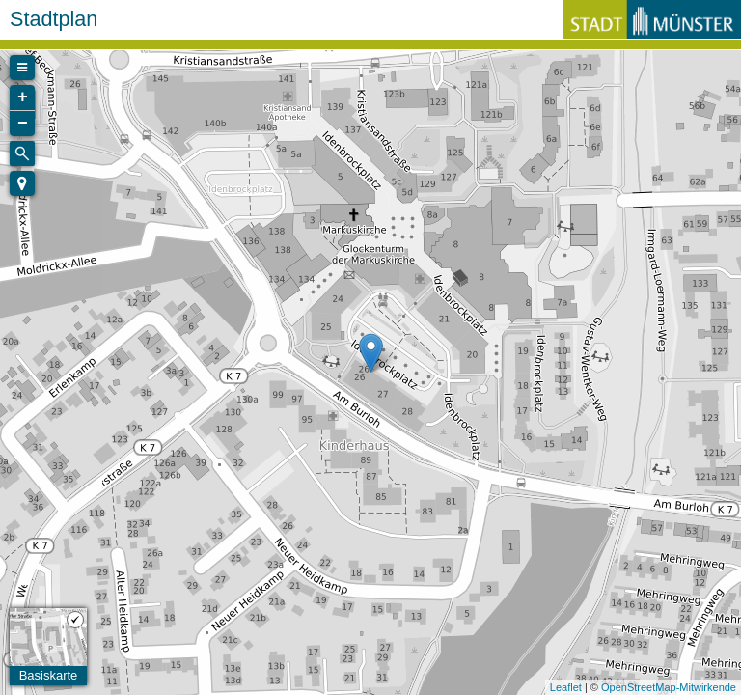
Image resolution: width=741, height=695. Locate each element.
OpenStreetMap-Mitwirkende (668, 687)
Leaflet (566, 687)
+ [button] (22, 97)
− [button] (22, 123)
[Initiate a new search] (22, 153)
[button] (22, 183)
